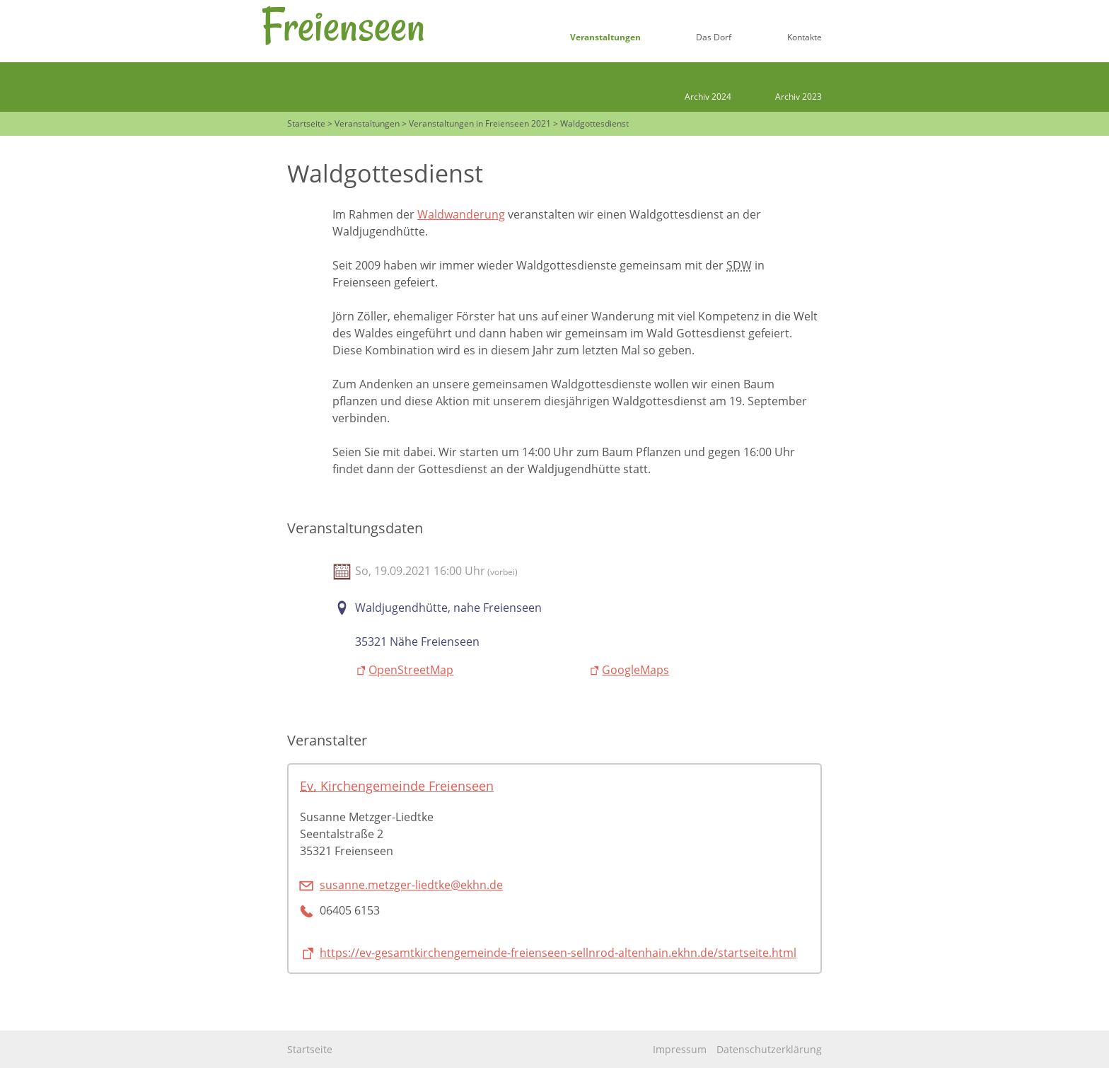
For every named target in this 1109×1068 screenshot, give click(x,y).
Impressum (680, 1049)
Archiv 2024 (708, 97)
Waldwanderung (461, 214)
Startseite (309, 1049)
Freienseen (343, 25)
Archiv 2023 (798, 97)
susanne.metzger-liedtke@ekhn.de (411, 885)
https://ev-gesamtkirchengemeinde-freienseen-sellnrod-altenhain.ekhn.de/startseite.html (558, 952)
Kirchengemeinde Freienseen (397, 785)
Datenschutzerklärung (769, 1049)
